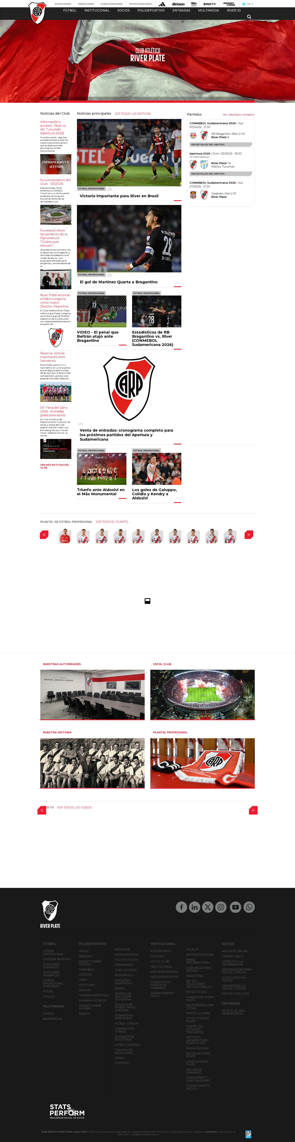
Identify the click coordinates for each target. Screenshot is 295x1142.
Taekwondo (124, 965)
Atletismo (87, 985)
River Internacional (198, 961)
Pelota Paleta (126, 959)
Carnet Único (233, 956)
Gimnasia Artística (93, 995)
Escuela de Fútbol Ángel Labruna (126, 1007)
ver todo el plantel (112, 521)
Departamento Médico (198, 1087)
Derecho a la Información (232, 963)
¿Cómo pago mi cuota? (234, 979)
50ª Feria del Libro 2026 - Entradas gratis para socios (53, 411)
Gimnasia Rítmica (92, 1000)
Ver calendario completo (239, 114)
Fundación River (112, 3)
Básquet (85, 956)
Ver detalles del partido (207, 144)
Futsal (48, 991)
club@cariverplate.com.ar (145, 1134)
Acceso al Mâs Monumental (233, 1012)
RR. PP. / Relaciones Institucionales (199, 984)
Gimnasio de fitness (124, 1030)
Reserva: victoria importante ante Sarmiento (52, 357)
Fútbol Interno (127, 1045)
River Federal (197, 1048)
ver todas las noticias (133, 113)
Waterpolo (124, 975)
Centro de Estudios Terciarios (194, 1029)
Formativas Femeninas (124, 1017)
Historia (157, 956)
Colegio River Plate (197, 1020)
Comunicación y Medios (199, 969)
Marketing (194, 976)
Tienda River (86, 3)
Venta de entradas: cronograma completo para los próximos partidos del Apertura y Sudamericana (126, 435)
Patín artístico (127, 954)
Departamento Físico (162, 994)
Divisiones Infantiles (51, 974)
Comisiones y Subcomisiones (198, 1079)
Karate (84, 1014)
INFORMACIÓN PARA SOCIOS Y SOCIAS (237, 971)
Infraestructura (200, 954)
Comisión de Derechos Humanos (160, 985)
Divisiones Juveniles (51, 966)
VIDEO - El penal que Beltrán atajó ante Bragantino (98, 336)
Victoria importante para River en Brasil (119, 196)
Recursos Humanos (194, 1071)
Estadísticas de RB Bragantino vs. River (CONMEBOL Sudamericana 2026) (152, 338)
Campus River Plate (197, 1063)
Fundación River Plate (199, 999)
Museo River (196, 992)
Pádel (119, 1058)
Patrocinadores (140, 3)
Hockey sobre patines (90, 1007)
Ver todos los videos (74, 807)
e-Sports (122, 1063)
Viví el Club (160, 961)
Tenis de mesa (126, 970)
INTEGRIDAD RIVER (164, 977)
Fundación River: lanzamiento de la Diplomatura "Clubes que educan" (53, 238)
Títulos (49, 996)
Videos (48, 1013)
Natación (122, 949)
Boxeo (120, 988)
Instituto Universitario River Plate (197, 1040)
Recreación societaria (124, 1038)
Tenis (83, 980)
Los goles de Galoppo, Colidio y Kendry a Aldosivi (154, 494)
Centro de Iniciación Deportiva (123, 996)
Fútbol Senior (126, 1023)
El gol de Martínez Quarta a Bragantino (119, 282)
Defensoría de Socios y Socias (234, 987)
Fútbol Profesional (53, 952)
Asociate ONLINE (235, 951)
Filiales (192, 949)
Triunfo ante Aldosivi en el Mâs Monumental (101, 492)
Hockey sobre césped (90, 963)
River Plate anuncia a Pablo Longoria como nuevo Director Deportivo (55, 300)
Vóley (83, 951)
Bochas (85, 990)
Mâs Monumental (165, 972)
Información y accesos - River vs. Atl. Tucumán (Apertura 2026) (53, 127)
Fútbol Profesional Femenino (53, 983)
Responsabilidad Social (200, 1006)
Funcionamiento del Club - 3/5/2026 (55, 182)
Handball (87, 969)
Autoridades (161, 951)
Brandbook (52, 1019)
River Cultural (198, 1013)
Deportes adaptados (123, 982)
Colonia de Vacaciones (124, 1051)
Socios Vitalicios (235, 993)
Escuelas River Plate (198, 1055)
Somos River (63, 3)
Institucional (161, 966)
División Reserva (56, 959)
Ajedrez (85, 974)
